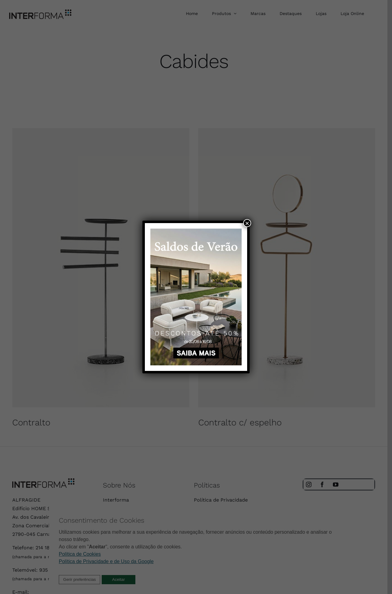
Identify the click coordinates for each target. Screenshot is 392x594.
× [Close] (247, 223)
